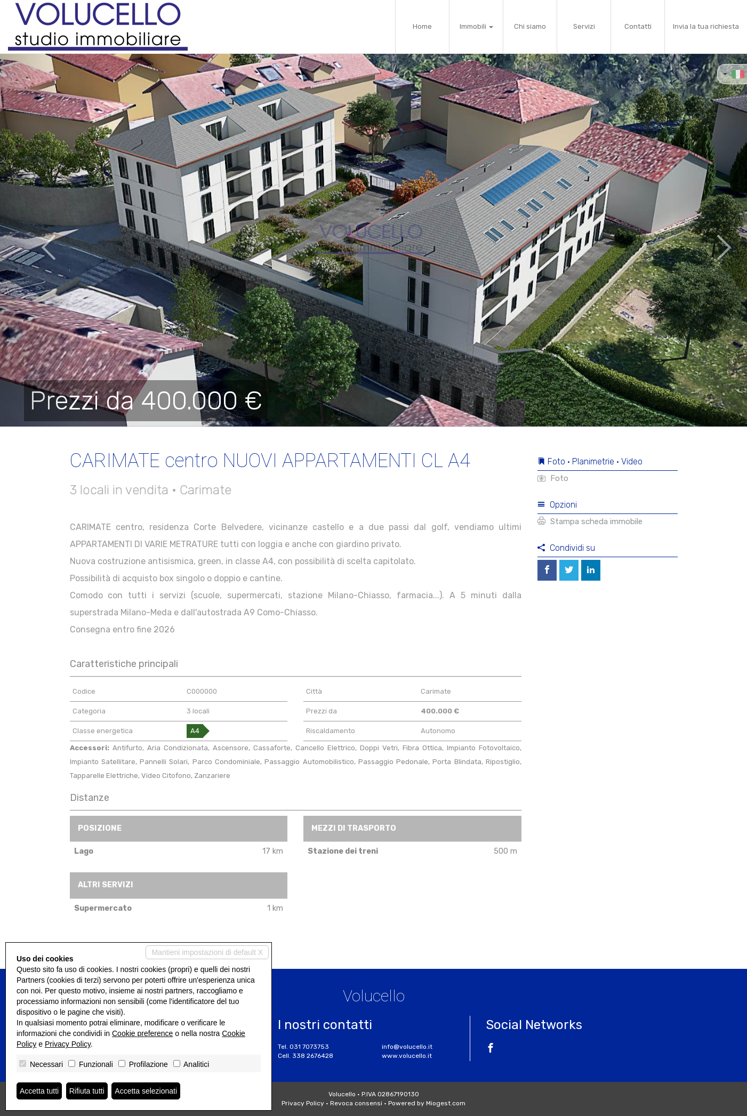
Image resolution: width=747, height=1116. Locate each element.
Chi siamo (530, 26)
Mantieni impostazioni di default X (207, 952)
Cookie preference (142, 1033)
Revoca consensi (356, 1103)
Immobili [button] (476, 26)
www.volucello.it (407, 1055)
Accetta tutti (39, 1091)
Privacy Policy (303, 1103)
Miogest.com (445, 1103)
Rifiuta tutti (87, 1091)
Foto (552, 478)
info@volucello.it (407, 1046)
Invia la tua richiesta (706, 26)
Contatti (638, 26)
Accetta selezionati (146, 1091)
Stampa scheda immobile (589, 521)
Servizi (584, 26)
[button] (37, 240)
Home (422, 26)
